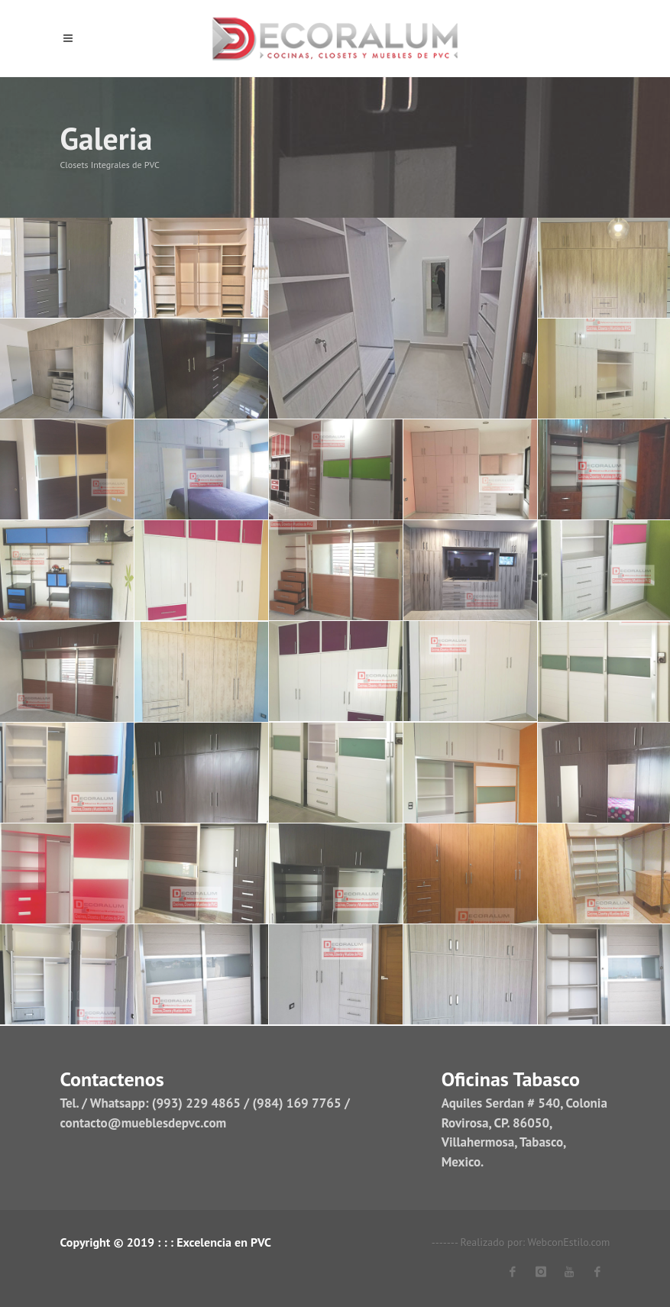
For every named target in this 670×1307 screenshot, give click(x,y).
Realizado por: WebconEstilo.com (535, 1242)
